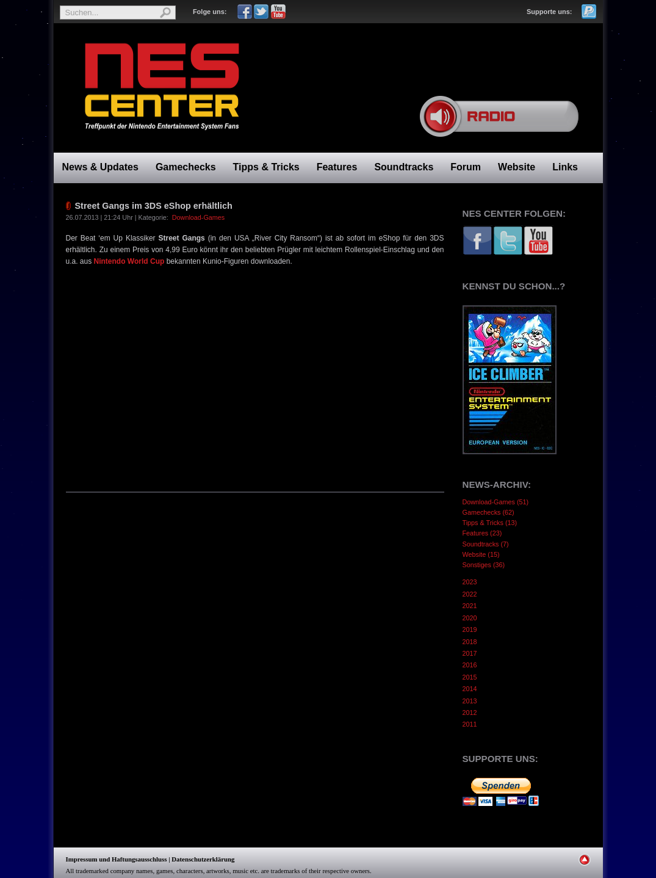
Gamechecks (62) (488, 512)
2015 (470, 677)
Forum (465, 167)
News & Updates (100, 167)
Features (337, 167)
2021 (470, 605)
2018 (470, 641)
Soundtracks (403, 167)
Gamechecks (186, 167)
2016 (470, 665)
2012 (470, 712)
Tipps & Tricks (266, 167)
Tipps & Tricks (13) (490, 522)
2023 (470, 582)
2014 (470, 688)
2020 (470, 618)
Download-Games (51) (496, 502)
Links (565, 167)
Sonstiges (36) (484, 564)
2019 (470, 629)
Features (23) (482, 533)
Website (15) (481, 554)
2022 (470, 594)
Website (516, 167)
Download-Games (198, 217)
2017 (470, 653)
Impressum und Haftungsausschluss (116, 859)
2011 (470, 724)
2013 (470, 701)
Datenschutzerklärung (202, 859)
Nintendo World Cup (129, 261)
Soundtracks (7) (486, 544)
